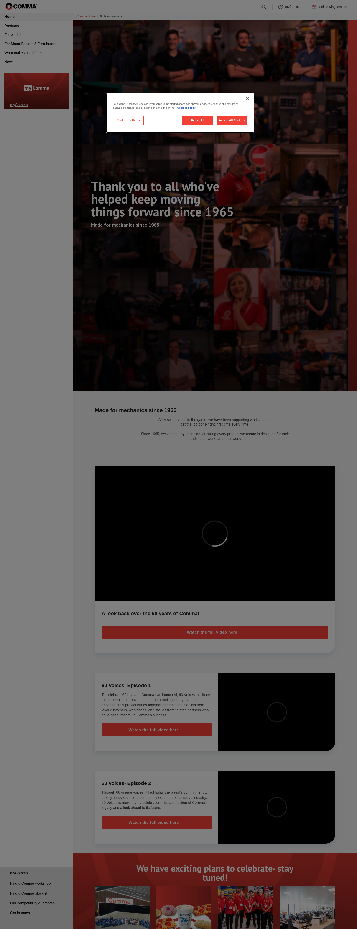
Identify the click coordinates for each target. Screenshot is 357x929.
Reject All (197, 120)
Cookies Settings (128, 120)
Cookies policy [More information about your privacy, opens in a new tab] (186, 107)
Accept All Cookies (232, 120)
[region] (180, 113)
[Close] (248, 98)
